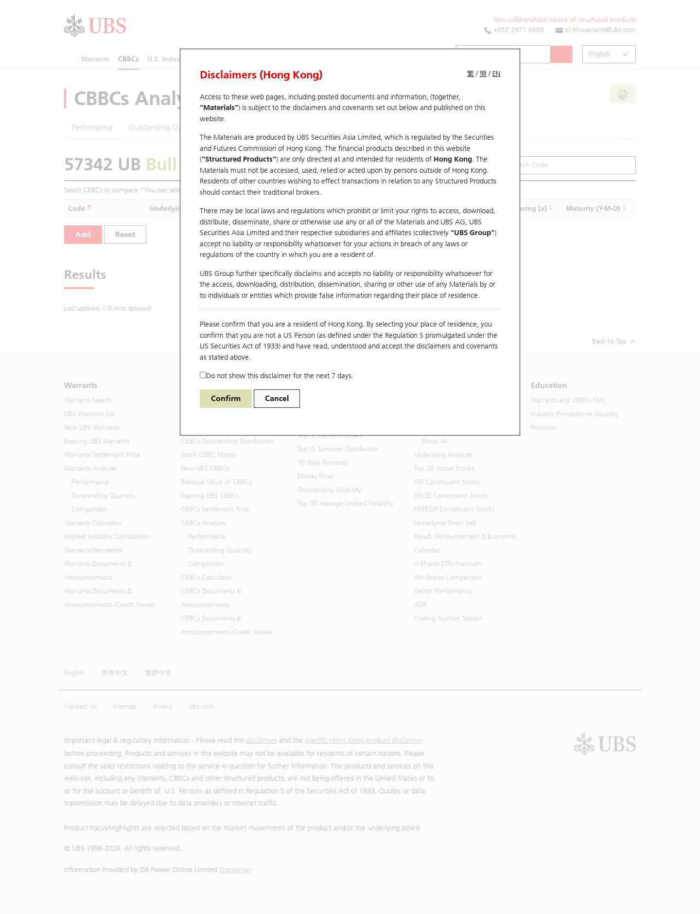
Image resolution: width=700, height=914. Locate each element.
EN (496, 74)
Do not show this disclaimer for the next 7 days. (276, 375)
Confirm (226, 398)
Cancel (277, 398)
